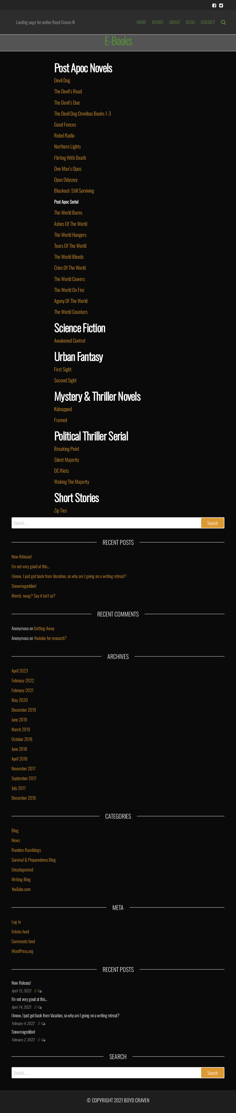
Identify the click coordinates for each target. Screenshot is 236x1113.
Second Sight (65, 380)
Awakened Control (69, 340)
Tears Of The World (70, 245)
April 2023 (20, 670)
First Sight (63, 369)
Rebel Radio (64, 135)
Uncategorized (22, 869)
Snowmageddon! (24, 585)
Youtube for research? (50, 638)
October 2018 (22, 739)
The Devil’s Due (67, 102)
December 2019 (24, 709)
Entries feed (20, 931)
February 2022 (23, 680)
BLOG (190, 22)
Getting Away (44, 628)
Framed (60, 420)
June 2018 (19, 748)
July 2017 (19, 788)
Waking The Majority (71, 481)
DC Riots (61, 470)
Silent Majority (66, 459)
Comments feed (23, 941)
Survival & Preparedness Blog (34, 859)
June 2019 (19, 719)
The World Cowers (69, 278)
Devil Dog (62, 80)
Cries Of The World (70, 267)
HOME (141, 22)
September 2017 (24, 778)
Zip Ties (60, 510)
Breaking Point (66, 448)
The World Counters (71, 311)
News (16, 840)
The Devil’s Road (68, 91)
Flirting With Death (70, 157)
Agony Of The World (71, 300)
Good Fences (65, 124)
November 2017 (23, 768)
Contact (208, 22)
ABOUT (174, 22)
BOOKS (157, 22)
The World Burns (68, 212)
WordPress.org (22, 951)
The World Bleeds (69, 256)
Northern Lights (67, 146)
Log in (16, 921)
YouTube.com (21, 889)
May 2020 (20, 700)
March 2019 (21, 729)
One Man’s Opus (67, 168)
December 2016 (24, 797)
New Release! (22, 556)
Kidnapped (63, 409)
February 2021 (22, 690)
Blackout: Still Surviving (74, 190)
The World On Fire (69, 289)
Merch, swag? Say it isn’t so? (33, 595)
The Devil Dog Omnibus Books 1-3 (82, 113)
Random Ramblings (26, 850)
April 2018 (19, 758)
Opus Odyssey (66, 179)
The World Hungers (70, 234)
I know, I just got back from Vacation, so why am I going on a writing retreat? (69, 576)
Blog (15, 830)
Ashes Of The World (70, 223)
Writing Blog (21, 879)
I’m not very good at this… (31, 566)
